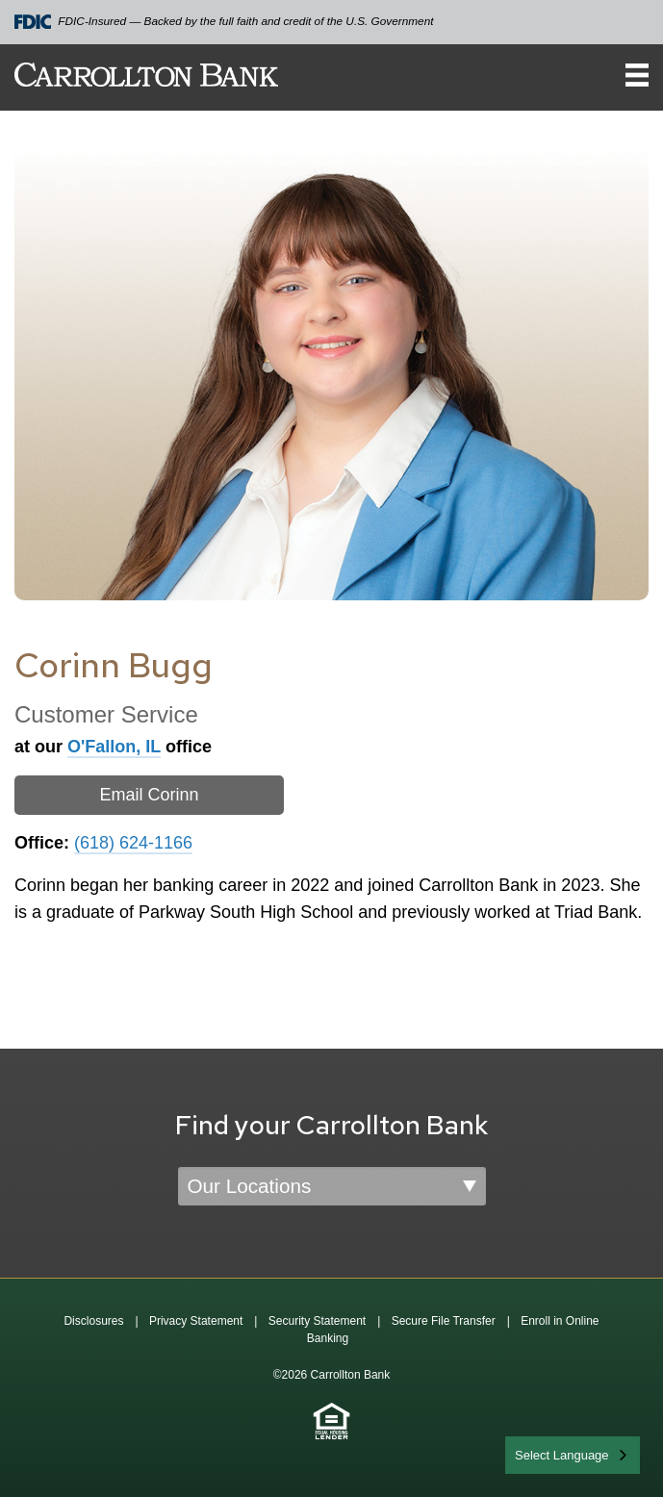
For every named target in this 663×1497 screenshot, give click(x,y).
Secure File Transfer (444, 1321)
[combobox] (572, 1455)
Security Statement (317, 1321)
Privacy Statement (195, 1321)
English (536, 1453)
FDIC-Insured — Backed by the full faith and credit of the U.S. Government (224, 21)
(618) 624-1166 (133, 842)
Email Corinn (148, 794)
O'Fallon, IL (114, 746)
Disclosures (93, 1321)
